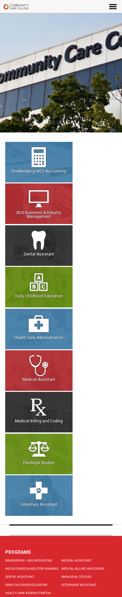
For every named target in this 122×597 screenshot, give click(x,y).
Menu (113, 6)
